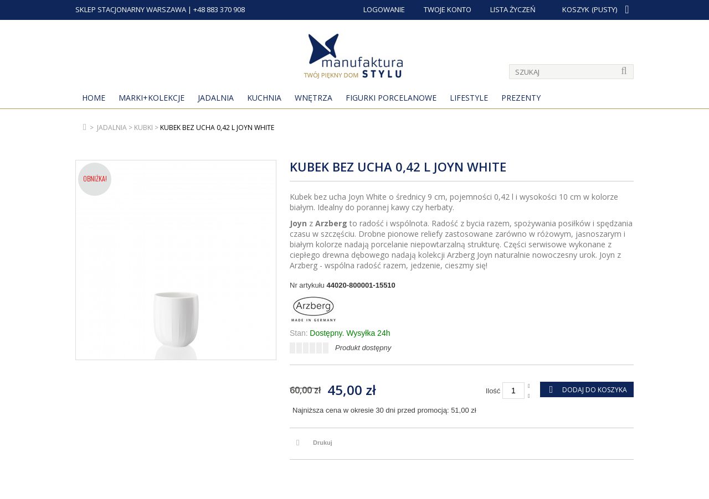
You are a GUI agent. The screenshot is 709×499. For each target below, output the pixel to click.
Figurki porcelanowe (391, 97)
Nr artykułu (307, 285)
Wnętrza (313, 97)
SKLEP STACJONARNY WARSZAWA (130, 9)
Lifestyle (469, 97)
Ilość (493, 390)
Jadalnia (216, 97)
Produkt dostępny (363, 347)
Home (93, 97)
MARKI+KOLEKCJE (151, 97)
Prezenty (521, 97)
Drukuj (322, 442)
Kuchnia (264, 97)
